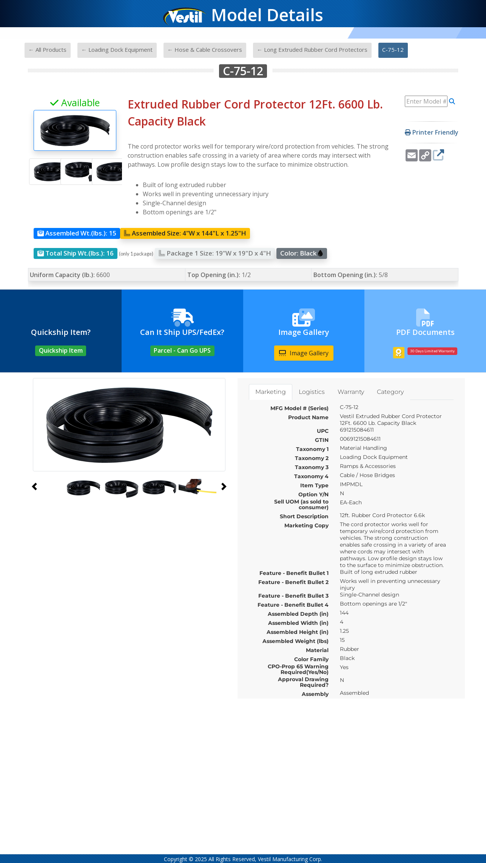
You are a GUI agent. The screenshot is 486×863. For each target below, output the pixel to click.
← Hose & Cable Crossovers (204, 49)
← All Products (47, 49)
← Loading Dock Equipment (117, 49)
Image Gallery (304, 353)
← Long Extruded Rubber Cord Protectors (312, 49)
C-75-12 (393, 49)
